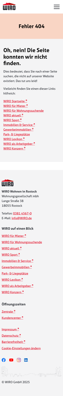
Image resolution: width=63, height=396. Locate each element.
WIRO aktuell (12, 115)
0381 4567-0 (22, 213)
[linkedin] (28, 360)
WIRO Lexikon (12, 139)
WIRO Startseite (14, 101)
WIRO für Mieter (14, 106)
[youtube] (13, 360)
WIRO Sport (11, 120)
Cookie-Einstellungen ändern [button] (21, 348)
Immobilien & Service (18, 125)
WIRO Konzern (13, 148)
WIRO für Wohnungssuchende (23, 111)
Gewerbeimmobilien (17, 129)
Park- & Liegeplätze (16, 134)
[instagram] (20, 360)
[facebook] (5, 360)
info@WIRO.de (22, 218)
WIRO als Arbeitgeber (18, 144)
